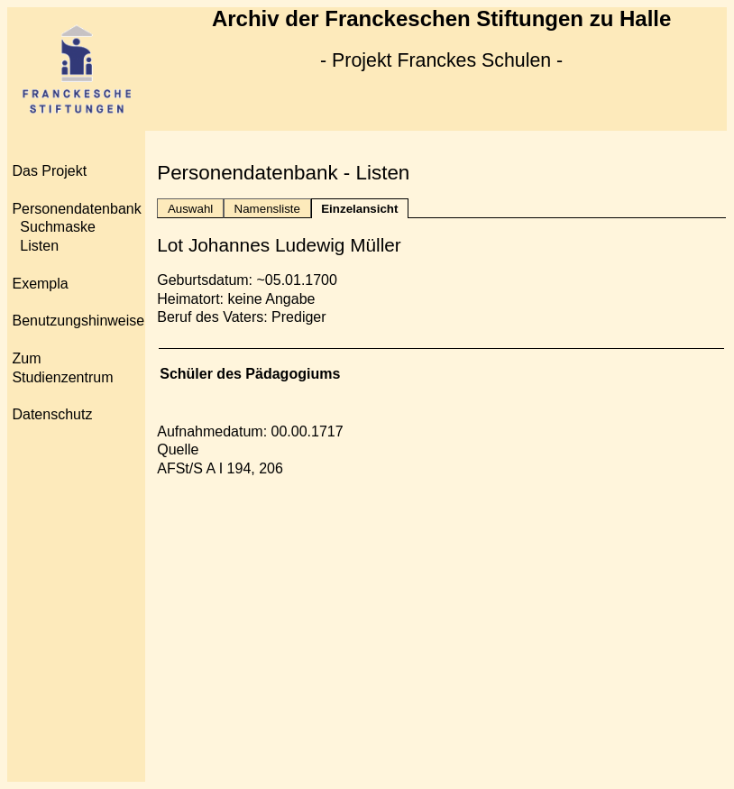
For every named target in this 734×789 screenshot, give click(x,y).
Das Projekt (49, 171)
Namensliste (267, 209)
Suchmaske (58, 226)
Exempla (40, 283)
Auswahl (190, 209)
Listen (39, 245)
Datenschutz (52, 414)
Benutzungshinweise (78, 320)
